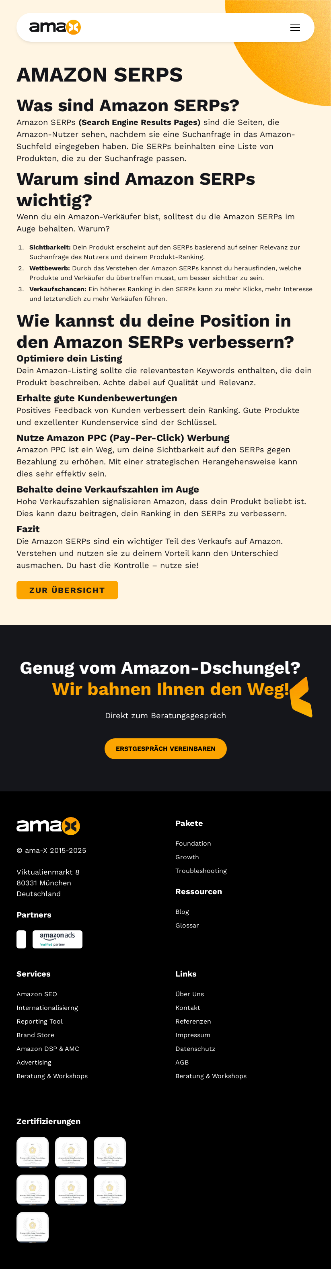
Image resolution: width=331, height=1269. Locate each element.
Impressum (192, 1035)
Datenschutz (195, 1048)
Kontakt (187, 1008)
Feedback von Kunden (97, 410)
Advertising (33, 1062)
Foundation (193, 843)
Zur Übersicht (67, 590)
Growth (187, 857)
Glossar (187, 925)
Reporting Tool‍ (39, 1021)
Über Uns (189, 994)
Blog (182, 911)
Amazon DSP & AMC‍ (47, 1048)
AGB (182, 1062)
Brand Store (35, 1035)
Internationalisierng (47, 1008)
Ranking (156, 513)
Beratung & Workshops (52, 1076)
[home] (55, 27)
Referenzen (193, 1021)
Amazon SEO (36, 994)
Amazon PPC (41, 449)
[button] (294, 27)
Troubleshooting (201, 871)
